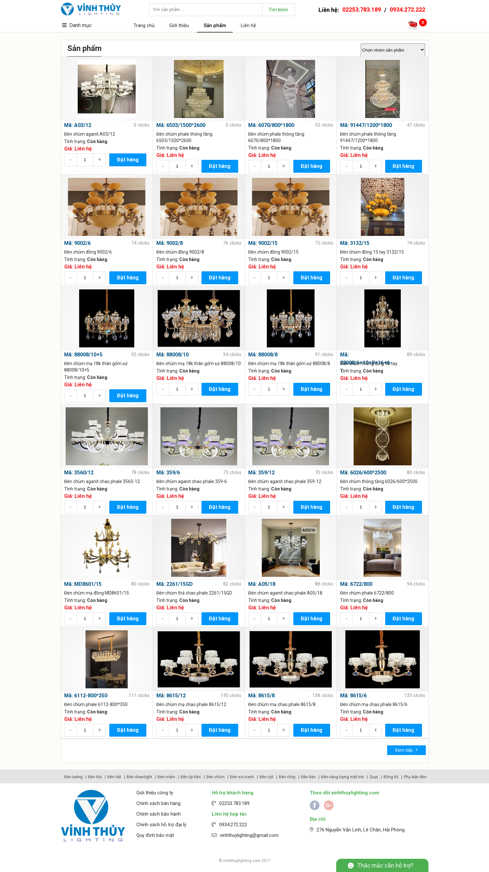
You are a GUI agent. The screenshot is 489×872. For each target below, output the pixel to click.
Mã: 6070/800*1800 (271, 125)
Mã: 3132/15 (354, 243)
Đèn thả (95, 777)
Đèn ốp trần (191, 777)
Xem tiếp (406, 750)
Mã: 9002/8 (169, 243)
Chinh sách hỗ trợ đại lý (161, 825)
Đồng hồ (391, 777)
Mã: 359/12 (261, 473)
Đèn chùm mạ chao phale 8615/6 (373, 704)
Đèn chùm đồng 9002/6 (88, 252)
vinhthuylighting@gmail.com (249, 835)
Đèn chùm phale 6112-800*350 (96, 704)
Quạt (373, 777)
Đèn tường (73, 777)
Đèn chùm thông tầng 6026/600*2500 (378, 481)
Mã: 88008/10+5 (83, 355)
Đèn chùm (215, 777)
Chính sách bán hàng (158, 803)
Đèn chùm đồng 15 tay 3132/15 (372, 252)
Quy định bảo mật (155, 835)
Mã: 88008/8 (263, 355)
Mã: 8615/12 (171, 696)
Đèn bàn (308, 777)
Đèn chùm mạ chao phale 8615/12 (191, 704)
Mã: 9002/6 (77, 243)
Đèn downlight (139, 777)
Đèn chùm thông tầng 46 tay (368, 363)
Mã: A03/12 (77, 125)
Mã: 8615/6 (353, 696)
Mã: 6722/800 (356, 584)
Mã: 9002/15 (263, 243)
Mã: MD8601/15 (83, 584)
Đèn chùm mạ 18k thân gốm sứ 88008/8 (289, 363)
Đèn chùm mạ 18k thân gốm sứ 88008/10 (198, 363)
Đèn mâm (166, 777)
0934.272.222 (407, 9)
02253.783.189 (361, 9)
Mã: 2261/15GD (174, 584)
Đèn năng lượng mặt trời (342, 777)
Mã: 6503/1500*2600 (180, 125)
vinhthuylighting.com (241, 860)
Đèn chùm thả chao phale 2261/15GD (194, 593)
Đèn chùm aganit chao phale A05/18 (285, 593)
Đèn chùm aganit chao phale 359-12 (284, 481)
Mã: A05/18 (261, 584)
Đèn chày (287, 777)
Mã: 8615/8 (261, 696)
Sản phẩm (215, 25)
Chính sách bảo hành (158, 814)
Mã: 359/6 (168, 473)
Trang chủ (143, 25)
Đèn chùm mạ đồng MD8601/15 (96, 593)
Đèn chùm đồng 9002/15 (273, 252)
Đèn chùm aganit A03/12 (89, 134)
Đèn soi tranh (242, 777)
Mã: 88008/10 (172, 355)
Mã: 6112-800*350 (85, 696)
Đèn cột (266, 777)
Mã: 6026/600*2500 (363, 473)
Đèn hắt (114, 777)
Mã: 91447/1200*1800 (366, 125)
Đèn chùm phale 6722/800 (367, 593)
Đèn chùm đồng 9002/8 (180, 252)
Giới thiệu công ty (154, 793)
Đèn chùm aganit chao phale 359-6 (191, 481)
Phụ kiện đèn (415, 777)
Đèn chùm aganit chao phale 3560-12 (102, 481)
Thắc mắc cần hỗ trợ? (385, 865)
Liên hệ (248, 25)
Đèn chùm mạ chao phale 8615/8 (282, 704)
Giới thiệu (179, 25)
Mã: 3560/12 (78, 473)
